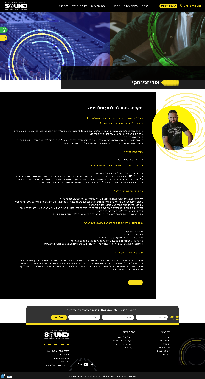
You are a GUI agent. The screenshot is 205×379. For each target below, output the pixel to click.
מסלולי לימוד (131, 6)
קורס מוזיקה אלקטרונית (125, 344)
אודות (145, 6)
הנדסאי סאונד (129, 348)
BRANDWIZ (106, 376)
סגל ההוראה (98, 6)
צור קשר (63, 6)
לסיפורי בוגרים (79, 6)
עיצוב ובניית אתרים (84, 376)
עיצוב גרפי (96, 376)
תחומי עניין (114, 6)
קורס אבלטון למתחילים (125, 337)
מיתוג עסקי (72, 376)
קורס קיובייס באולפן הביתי (124, 340)
